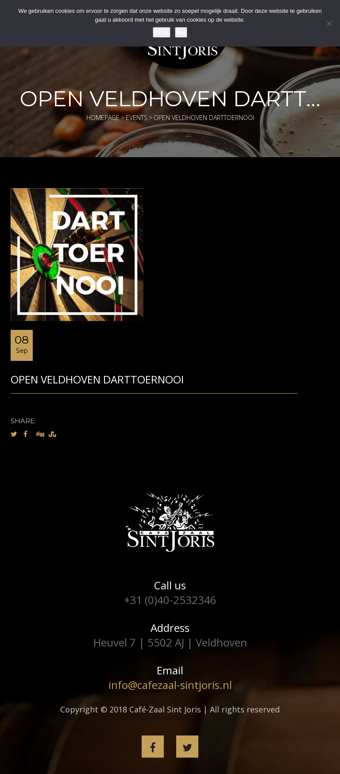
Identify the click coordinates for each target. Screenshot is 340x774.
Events (136, 117)
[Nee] (329, 23)
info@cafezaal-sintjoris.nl (170, 684)
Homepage (103, 117)
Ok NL (162, 32)
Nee (181, 32)
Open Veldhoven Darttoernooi (97, 379)
